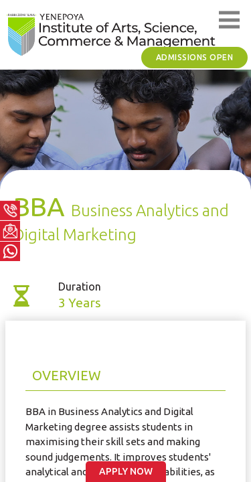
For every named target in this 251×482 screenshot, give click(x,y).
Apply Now (126, 471)
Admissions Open (195, 57)
